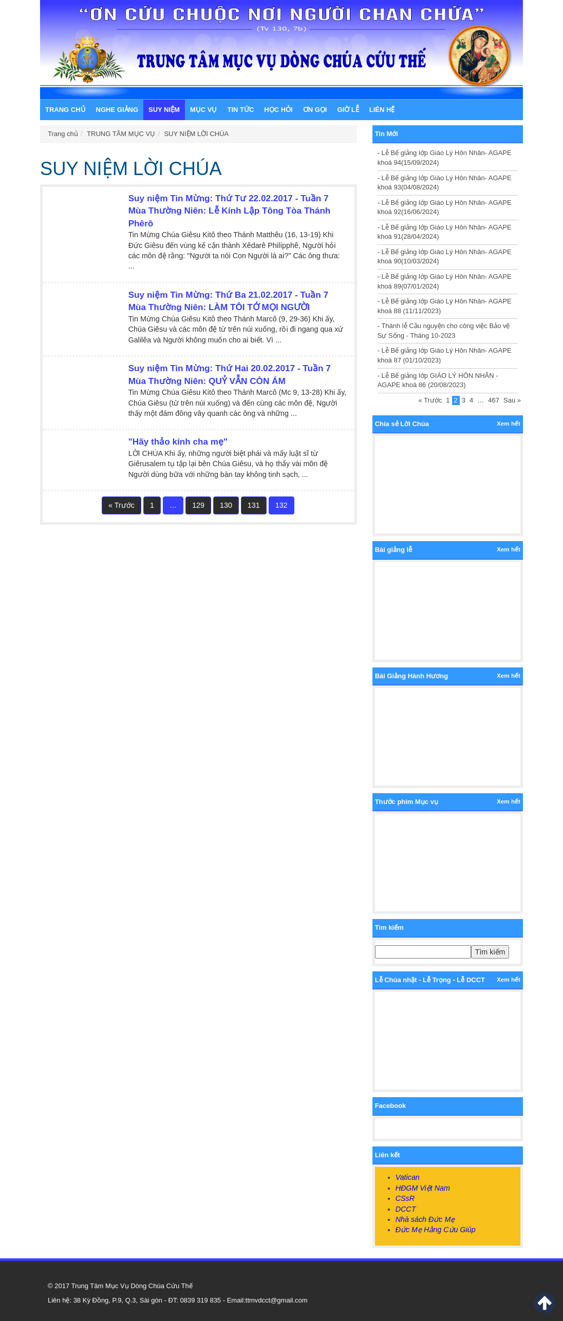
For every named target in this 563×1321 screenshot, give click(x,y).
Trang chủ (65, 109)
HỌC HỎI (278, 109)
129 (198, 505)
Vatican (408, 1177)
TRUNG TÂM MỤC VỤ (121, 134)
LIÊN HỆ (382, 109)
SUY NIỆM (164, 109)
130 (226, 505)
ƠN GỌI (315, 109)
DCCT (406, 1209)
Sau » (512, 400)
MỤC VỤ (203, 109)
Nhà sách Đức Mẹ (425, 1219)
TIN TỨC (240, 109)
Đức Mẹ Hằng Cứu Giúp (436, 1230)
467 (493, 400)
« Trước (121, 505)
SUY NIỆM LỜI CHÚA (196, 134)
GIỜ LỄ (348, 109)
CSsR (405, 1198)
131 (254, 505)
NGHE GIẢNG (117, 109)
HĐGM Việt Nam (423, 1188)
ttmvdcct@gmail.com (277, 1300)
